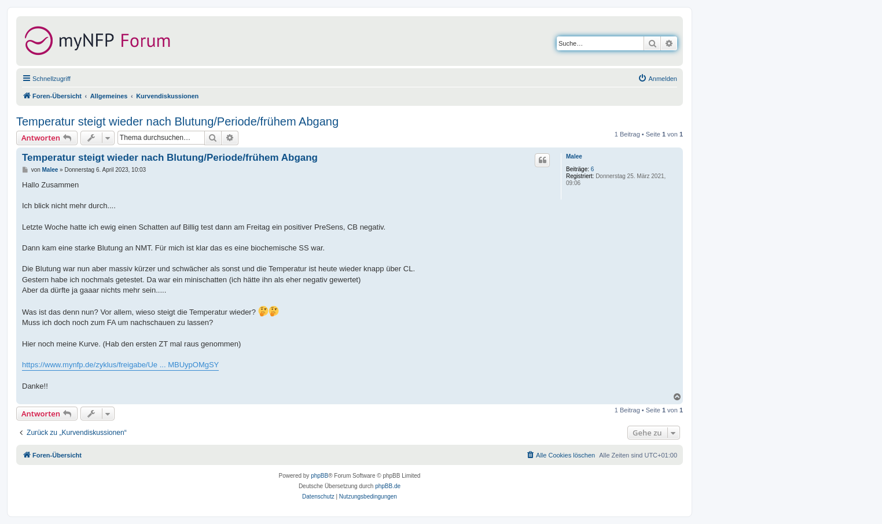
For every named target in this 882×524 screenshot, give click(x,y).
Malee (574, 156)
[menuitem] (657, 79)
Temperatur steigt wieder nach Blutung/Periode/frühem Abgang (177, 121)
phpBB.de (387, 486)
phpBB (319, 476)
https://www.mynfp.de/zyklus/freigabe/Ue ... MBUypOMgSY (120, 364)
